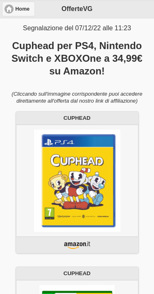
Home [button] (22, 9)
